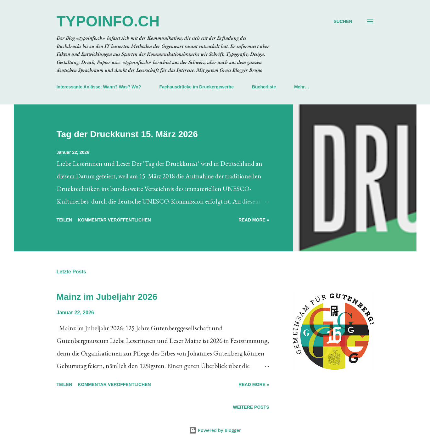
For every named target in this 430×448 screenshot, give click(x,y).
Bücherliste (264, 86)
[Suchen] (342, 21)
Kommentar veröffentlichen (114, 219)
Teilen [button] (64, 219)
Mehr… (301, 86)
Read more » (253, 219)
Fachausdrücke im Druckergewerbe (196, 86)
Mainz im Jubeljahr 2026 (107, 297)
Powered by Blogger (215, 430)
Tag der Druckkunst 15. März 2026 (127, 134)
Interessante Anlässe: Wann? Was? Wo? (99, 86)
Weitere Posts (251, 407)
